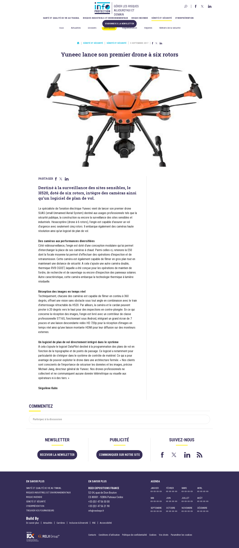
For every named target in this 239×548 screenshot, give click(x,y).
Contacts (92, 535)
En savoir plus (32, 523)
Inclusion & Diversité (78, 523)
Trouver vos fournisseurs (40, 510)
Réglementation (129, 27)
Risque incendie (139, 18)
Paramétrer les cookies (181, 535)
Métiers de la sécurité (169, 27)
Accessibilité (106, 523)
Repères (148, 27)
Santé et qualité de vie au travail (61, 18)
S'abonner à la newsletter (119, 23)
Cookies (152, 535)
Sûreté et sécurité (161, 18)
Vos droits (163, 535)
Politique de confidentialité (134, 535)
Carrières (61, 523)
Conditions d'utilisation (109, 535)
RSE (94, 523)
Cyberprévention (184, 18)
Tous (61, 27)
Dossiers (92, 27)
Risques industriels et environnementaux (105, 18)
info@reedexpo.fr (96, 510)
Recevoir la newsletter (57, 455)
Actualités (76, 27)
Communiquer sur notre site (119, 455)
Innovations (109, 27)
